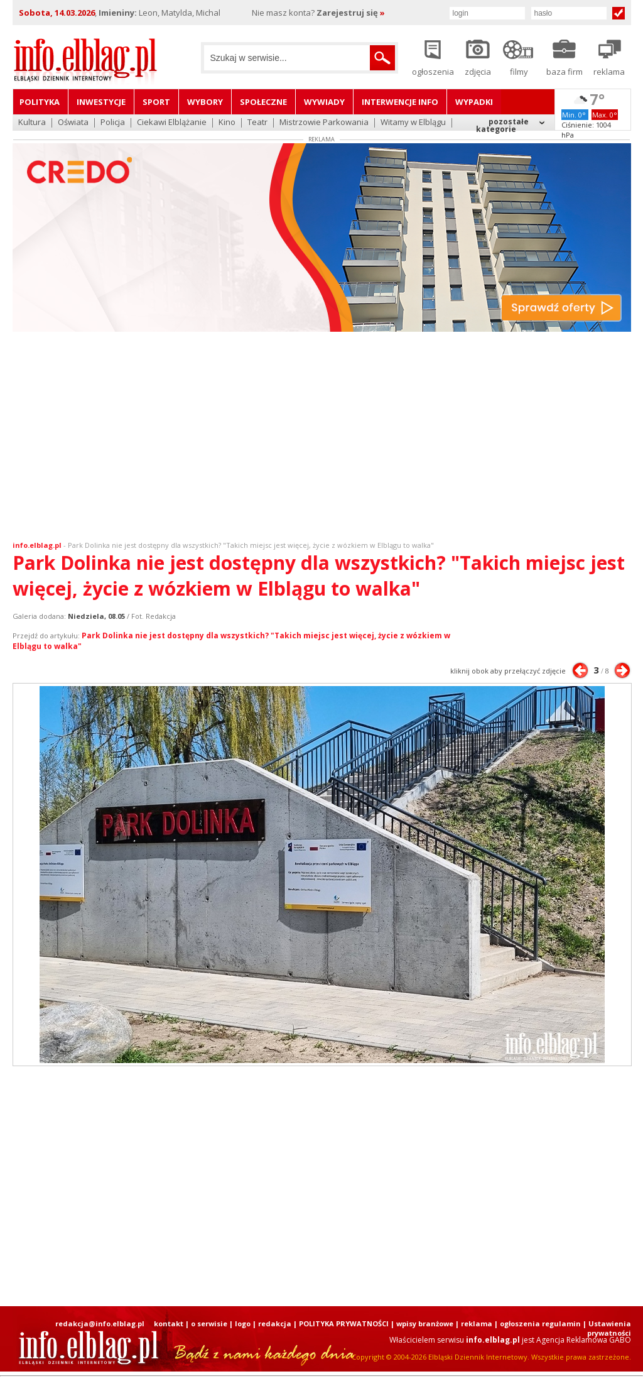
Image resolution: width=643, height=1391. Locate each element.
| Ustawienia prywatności (607, 1328)
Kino (227, 123)
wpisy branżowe (424, 1323)
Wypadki (474, 101)
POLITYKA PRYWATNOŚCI (344, 1323)
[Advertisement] (321, 439)
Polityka (39, 101)
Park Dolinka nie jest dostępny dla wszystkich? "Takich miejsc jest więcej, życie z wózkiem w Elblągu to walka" (251, 545)
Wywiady (324, 101)
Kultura (32, 123)
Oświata (73, 123)
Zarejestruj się (350, 12)
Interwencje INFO (400, 101)
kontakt (168, 1323)
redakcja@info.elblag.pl (99, 1323)
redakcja (274, 1323)
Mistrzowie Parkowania (324, 123)
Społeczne (263, 101)
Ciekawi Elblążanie (172, 123)
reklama (476, 1323)
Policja (112, 123)
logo (243, 1323)
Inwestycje (101, 101)
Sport (156, 101)
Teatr (257, 123)
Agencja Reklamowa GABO (583, 1339)
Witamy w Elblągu (413, 123)
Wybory (205, 101)
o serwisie (209, 1323)
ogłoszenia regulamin (540, 1323)
